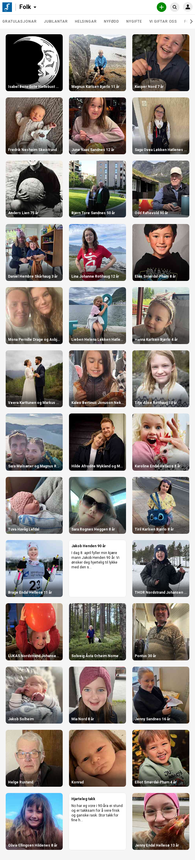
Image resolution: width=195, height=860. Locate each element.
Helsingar (86, 21)
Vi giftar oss (163, 21)
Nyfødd (111, 21)
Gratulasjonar (19, 21)
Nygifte (134, 21)
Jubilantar (56, 21)
